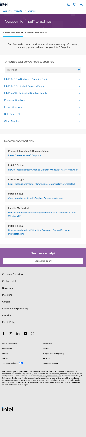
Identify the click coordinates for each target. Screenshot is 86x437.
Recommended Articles (36, 32)
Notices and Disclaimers (11, 378)
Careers (6, 301)
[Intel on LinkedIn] (18, 334)
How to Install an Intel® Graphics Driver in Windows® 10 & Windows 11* (43, 169)
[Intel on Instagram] (32, 334)
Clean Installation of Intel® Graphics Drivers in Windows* (36, 198)
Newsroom (7, 288)
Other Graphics (12, 121)
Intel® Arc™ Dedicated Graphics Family (24, 86)
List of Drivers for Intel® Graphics (24, 155)
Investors (7, 294)
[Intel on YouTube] (25, 334)
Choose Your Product (13, 32)
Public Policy (9, 322)
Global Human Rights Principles (62, 380)
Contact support (43, 260)
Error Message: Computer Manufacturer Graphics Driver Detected (41, 183)
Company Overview (12, 274)
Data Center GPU (13, 114)
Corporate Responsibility (15, 308)
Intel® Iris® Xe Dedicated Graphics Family (25, 93)
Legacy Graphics (13, 107)
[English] (75, 4)
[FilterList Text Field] (43, 70)
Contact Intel (9, 281)
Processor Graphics (14, 100)
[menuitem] (42, 11)
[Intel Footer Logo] (8, 409)
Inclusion (6, 315)
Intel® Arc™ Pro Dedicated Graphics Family (26, 79)
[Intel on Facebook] (3, 334)
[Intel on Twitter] (10, 334)
